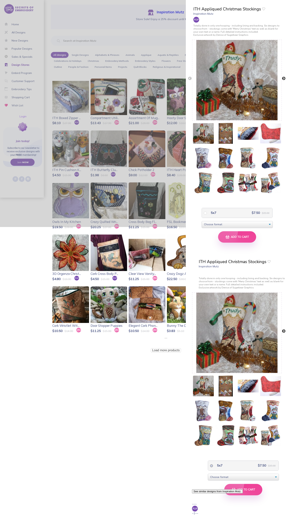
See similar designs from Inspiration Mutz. (217, 491)
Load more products (166, 350)
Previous (190, 78)
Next (284, 78)
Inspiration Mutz (203, 13)
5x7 (213, 212)
